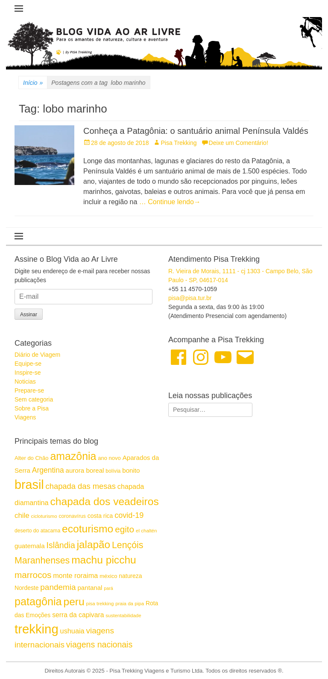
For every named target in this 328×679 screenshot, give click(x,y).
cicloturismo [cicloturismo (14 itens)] (44, 516)
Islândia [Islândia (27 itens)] (60, 545)
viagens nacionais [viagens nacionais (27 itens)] (99, 644)
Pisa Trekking (178, 142)
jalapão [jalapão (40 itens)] (93, 544)
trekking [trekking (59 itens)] (37, 629)
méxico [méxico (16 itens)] (108, 576)
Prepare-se (29, 390)
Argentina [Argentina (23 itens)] (48, 470)
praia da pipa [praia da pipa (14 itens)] (129, 603)
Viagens (25, 417)
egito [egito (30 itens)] (124, 529)
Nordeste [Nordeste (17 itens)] (26, 587)
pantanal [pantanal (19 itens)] (89, 587)
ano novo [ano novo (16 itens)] (109, 458)
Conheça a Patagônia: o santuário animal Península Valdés (195, 131)
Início (33, 82)
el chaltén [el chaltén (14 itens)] (146, 530)
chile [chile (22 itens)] (22, 515)
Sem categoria (34, 399)
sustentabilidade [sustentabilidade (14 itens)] (123, 615)
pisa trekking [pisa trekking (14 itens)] (100, 603)
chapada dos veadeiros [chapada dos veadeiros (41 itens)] (104, 501)
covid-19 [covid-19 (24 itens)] (129, 515)
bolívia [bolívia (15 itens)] (112, 471)
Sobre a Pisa (32, 408)
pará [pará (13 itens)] (108, 588)
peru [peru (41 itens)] (73, 601)
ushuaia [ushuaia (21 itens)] (72, 631)
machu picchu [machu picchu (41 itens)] (103, 560)
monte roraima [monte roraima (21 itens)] (75, 575)
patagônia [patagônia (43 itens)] (38, 601)
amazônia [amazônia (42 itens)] (73, 456)
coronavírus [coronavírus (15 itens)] (72, 516)
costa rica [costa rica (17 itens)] (100, 515)
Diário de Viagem (37, 354)
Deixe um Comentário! (238, 142)
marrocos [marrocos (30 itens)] (33, 575)
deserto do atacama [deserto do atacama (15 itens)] (37, 531)
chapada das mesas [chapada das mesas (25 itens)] (81, 486)
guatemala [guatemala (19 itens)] (30, 545)
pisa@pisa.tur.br (189, 298)
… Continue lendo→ (170, 201)
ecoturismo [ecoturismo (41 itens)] (87, 529)
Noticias (25, 381)
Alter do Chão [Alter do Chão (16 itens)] (32, 458)
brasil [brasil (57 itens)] (29, 484)
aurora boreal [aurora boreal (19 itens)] (85, 470)
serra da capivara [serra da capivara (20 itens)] (78, 614)
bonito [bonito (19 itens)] (131, 470)
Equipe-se (28, 363)
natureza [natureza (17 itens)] (130, 575)
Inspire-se (28, 372)
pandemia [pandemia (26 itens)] (58, 587)
